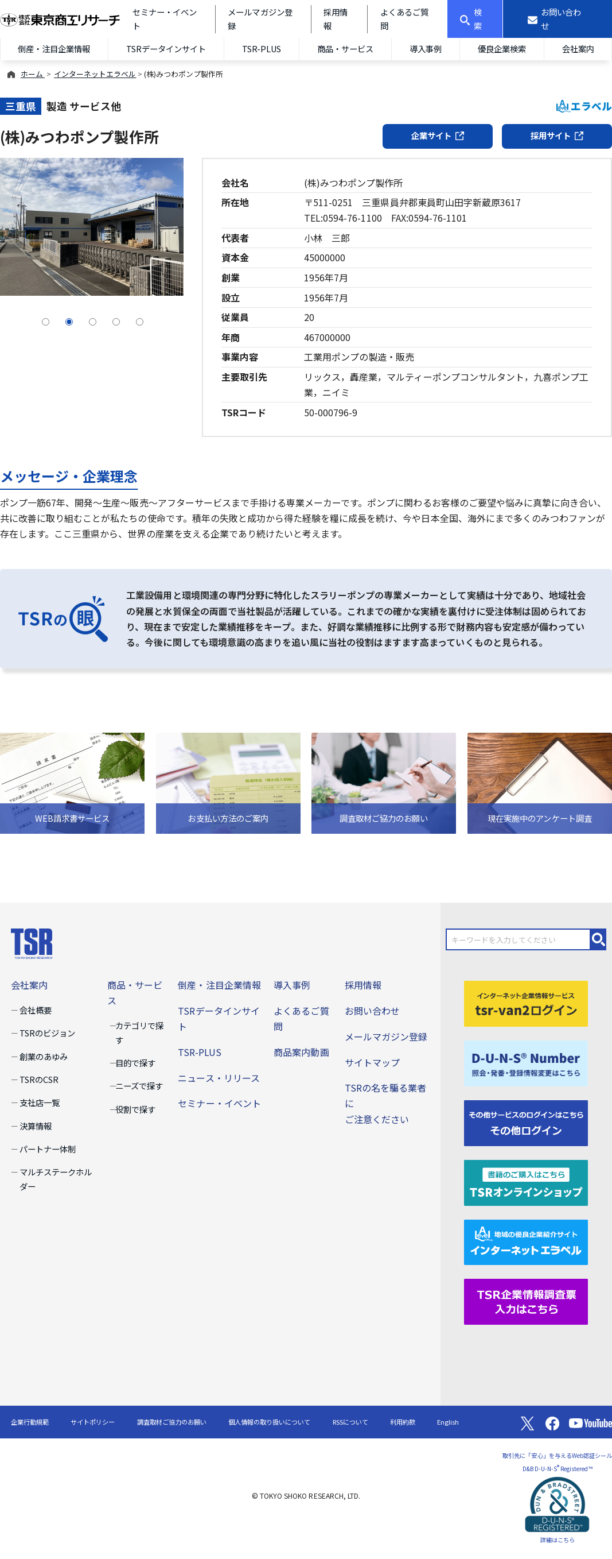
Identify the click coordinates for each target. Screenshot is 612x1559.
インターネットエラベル (95, 73)
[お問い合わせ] (557, 19)
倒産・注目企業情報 (54, 48)
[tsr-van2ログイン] (526, 1002)
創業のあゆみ (44, 1056)
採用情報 (363, 985)
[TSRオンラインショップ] (526, 1181)
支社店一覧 (40, 1102)
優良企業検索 (502, 48)
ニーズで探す (139, 1086)
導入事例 (426, 48)
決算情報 (36, 1126)
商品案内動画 (301, 1052)
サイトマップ (372, 1062)
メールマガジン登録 (386, 1036)
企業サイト (437, 135)
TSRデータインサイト (166, 48)
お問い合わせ (372, 1011)
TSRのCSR (39, 1079)
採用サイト (557, 135)
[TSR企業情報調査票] (526, 1300)
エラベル (584, 106)
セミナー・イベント (219, 1103)
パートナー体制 (48, 1149)
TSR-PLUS (261, 48)
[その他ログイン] (526, 1121)
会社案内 (578, 48)
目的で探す (135, 1063)
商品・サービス (345, 48)
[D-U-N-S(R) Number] (526, 1062)
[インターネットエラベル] (526, 1241)
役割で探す (135, 1109)
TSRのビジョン (47, 1033)
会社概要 (36, 1010)
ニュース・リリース (218, 1078)
